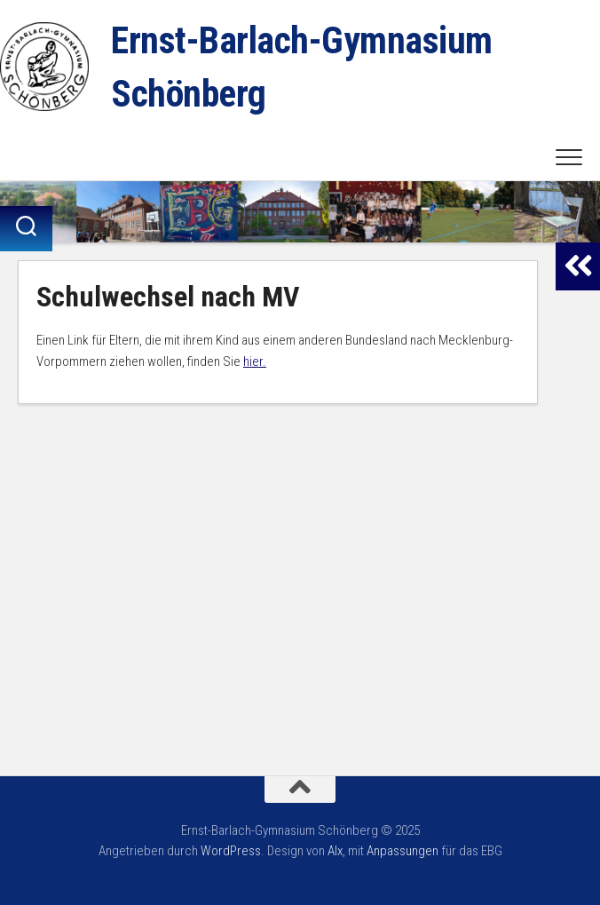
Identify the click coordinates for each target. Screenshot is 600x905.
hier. (254, 361)
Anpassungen (402, 851)
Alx (335, 851)
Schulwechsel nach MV (167, 297)
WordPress (231, 851)
